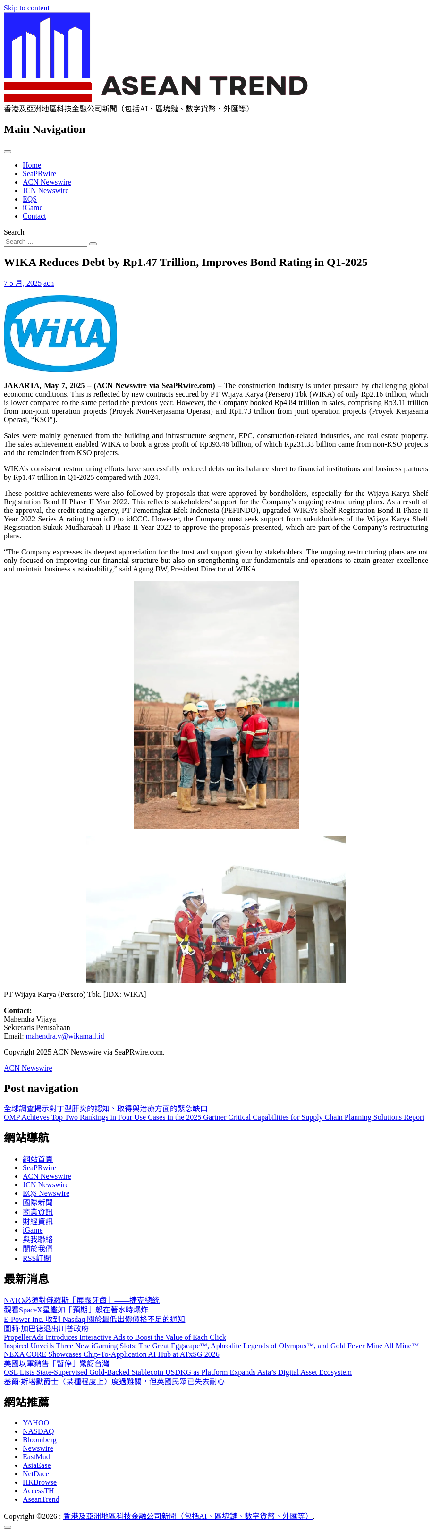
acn (48, 283)
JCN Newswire (45, 191)
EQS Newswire (46, 1193)
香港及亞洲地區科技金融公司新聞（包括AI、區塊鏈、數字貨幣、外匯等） (188, 1516)
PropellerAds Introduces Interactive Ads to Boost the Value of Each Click (115, 1337)
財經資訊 (38, 1222)
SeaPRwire (39, 174)
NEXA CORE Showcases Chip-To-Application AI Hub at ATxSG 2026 (112, 1354)
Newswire (38, 1448)
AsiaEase (37, 1465)
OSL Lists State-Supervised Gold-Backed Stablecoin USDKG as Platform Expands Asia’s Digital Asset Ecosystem (178, 1372)
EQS (30, 199)
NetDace (36, 1474)
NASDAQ (38, 1431)
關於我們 (38, 1249)
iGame (33, 208)
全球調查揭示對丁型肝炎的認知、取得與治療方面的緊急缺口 (106, 1109)
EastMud (36, 1457)
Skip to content (27, 8)
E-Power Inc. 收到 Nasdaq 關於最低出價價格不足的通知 (94, 1319)
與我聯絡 (38, 1239)
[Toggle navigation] (7, 151)
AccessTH (38, 1491)
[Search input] (45, 242)
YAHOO (36, 1423)
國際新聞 (38, 1203)
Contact (34, 216)
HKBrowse (40, 1482)
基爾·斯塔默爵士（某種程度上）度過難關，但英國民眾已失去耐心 (114, 1382)
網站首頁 (38, 1159)
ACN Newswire (47, 182)
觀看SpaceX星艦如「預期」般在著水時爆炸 (76, 1310)
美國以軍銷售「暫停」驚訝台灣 (57, 1364)
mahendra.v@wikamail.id (65, 1036)
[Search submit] (93, 243)
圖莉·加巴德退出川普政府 (46, 1329)
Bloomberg (40, 1440)
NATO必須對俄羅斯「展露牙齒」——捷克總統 (82, 1300)
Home (32, 165)
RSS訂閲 (37, 1258)
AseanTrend (41, 1499)
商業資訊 (38, 1212)
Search (14, 232)
